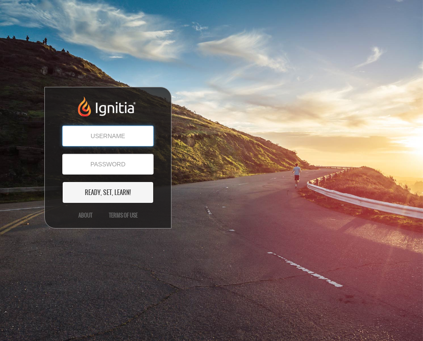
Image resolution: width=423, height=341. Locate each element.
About (85, 215)
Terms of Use (123, 215)
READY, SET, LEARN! (108, 192)
